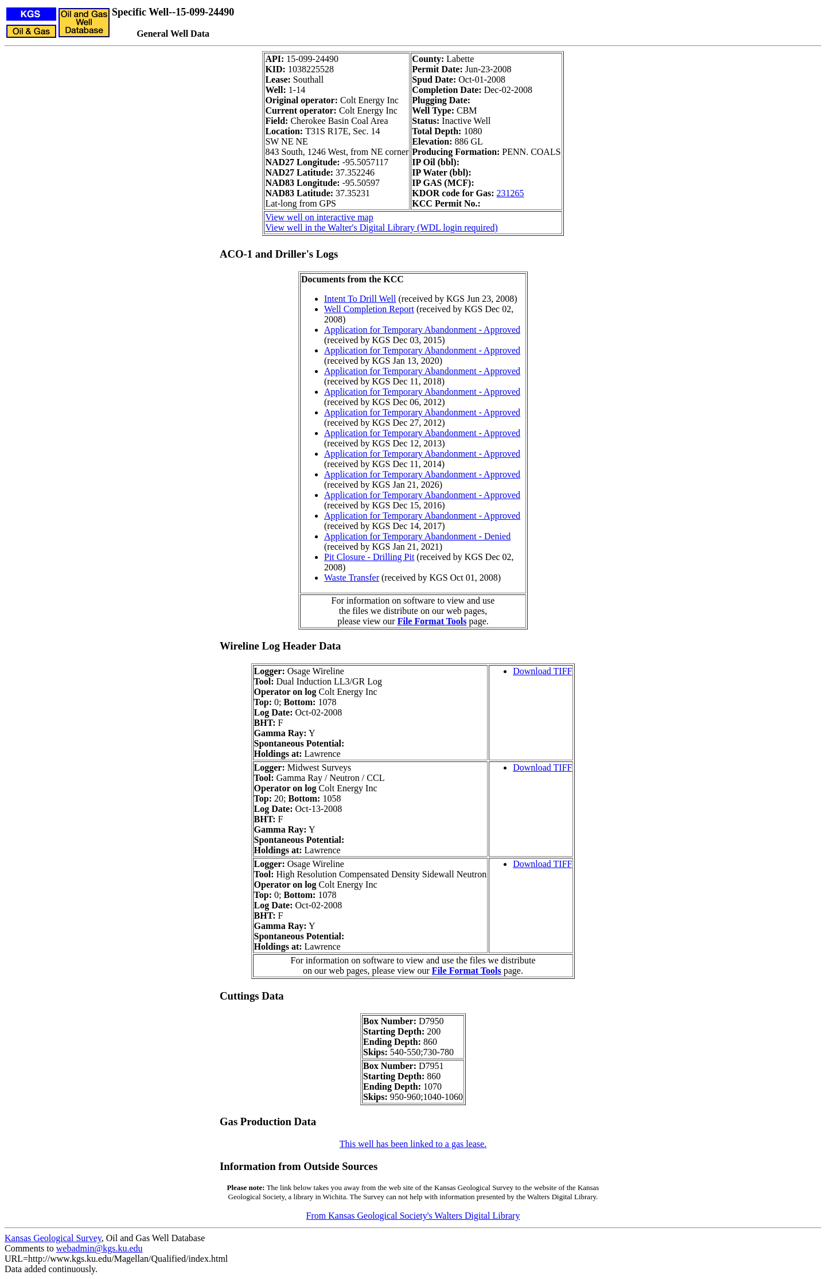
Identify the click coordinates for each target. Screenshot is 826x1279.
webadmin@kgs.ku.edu (99, 1248)
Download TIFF (542, 671)
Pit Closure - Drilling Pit (369, 557)
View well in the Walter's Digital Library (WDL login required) (381, 227)
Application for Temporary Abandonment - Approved (422, 330)
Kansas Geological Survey (53, 1238)
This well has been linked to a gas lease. (413, 1144)
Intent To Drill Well (360, 299)
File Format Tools (432, 621)
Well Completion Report (369, 309)
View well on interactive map (319, 217)
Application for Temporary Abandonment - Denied (417, 536)
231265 (510, 193)
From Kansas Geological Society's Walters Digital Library (413, 1215)
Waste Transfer (351, 577)
